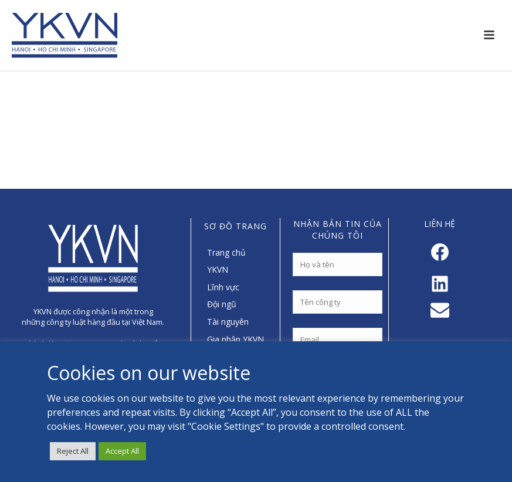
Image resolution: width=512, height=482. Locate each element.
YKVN (217, 269)
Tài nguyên (228, 321)
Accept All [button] (122, 451)
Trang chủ (226, 252)
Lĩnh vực (223, 287)
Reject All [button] (73, 451)
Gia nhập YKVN (235, 339)
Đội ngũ (221, 304)
